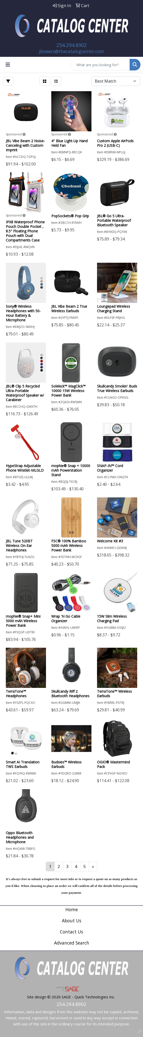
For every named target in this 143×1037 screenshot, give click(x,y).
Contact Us (71, 932)
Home (71, 909)
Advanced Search (71, 943)
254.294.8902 (71, 45)
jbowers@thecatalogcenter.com (71, 51)
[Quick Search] (100, 64)
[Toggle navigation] (8, 64)
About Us (71, 921)
